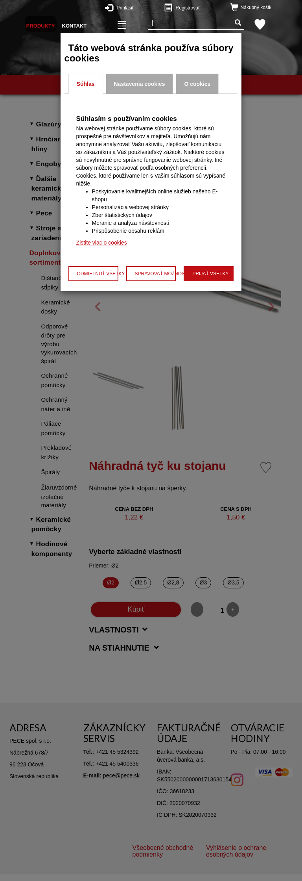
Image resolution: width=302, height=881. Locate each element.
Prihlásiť (138, 7)
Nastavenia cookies (139, 84)
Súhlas (86, 84)
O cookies (197, 84)
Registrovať (197, 7)
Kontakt (74, 26)
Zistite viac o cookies (101, 242)
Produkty (40, 26)
